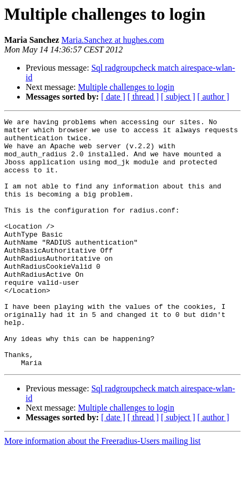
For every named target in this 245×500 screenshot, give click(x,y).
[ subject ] (178, 96)
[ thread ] (143, 96)
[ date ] (113, 96)
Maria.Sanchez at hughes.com (113, 39)
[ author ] (213, 96)
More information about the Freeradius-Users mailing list (102, 490)
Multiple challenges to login (126, 87)
